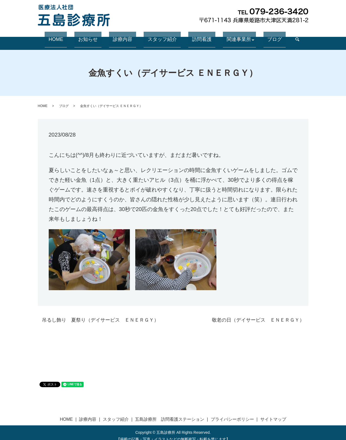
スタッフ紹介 (160, 36)
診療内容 (128, 36)
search (273, 37)
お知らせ (101, 36)
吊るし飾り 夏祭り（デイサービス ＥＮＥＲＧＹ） (100, 313)
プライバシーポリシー (232, 412)
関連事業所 (222, 36)
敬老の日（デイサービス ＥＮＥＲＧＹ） (258, 313)
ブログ (253, 36)
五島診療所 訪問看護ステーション (169, 412)
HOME (77, 36)
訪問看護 (192, 36)
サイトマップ (273, 412)
